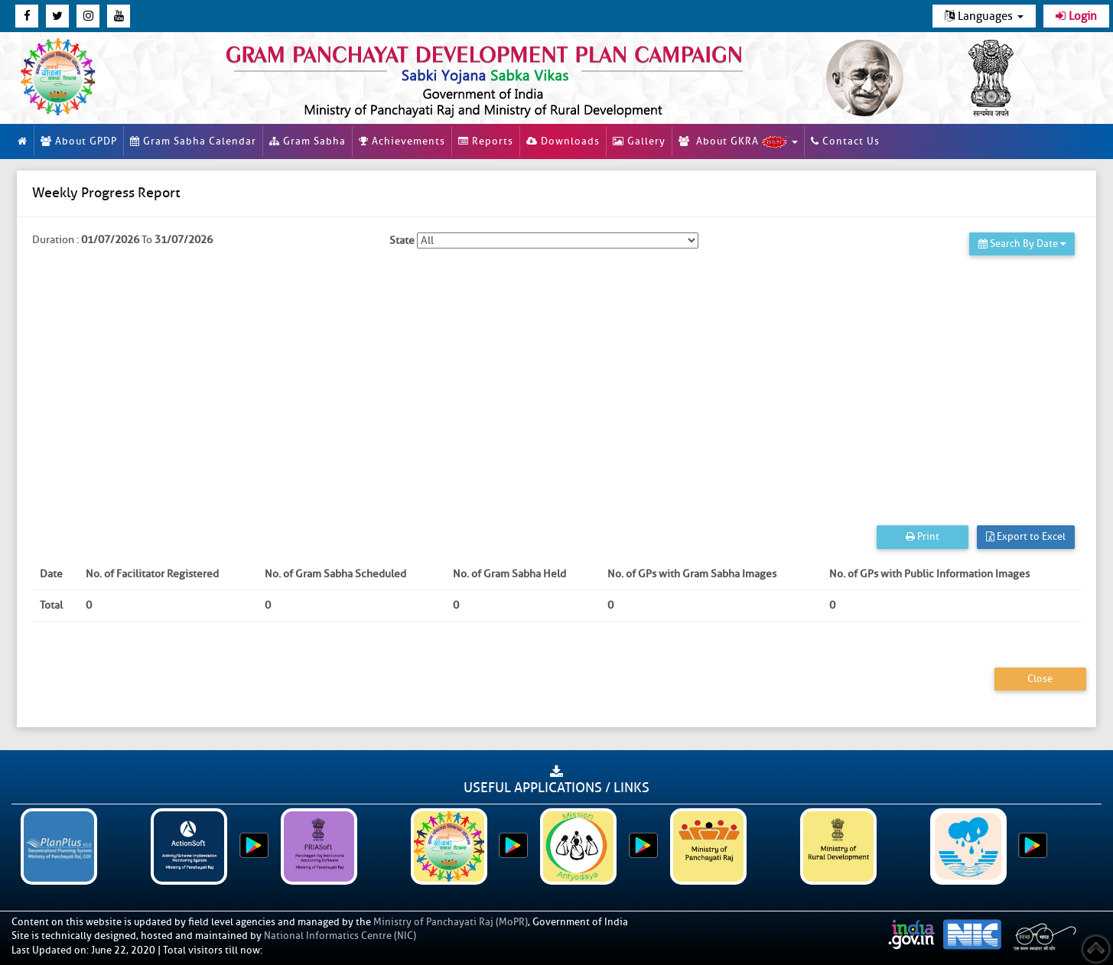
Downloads (563, 141)
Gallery (639, 141)
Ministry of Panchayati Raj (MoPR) (450, 921)
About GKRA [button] (738, 141)
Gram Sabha (307, 141)
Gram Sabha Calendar (193, 141)
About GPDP (79, 141)
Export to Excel (1026, 536)
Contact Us (845, 141)
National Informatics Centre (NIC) (340, 935)
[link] (494, 78)
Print (922, 536)
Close (1040, 678)
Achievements (402, 141)
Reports (485, 141)
